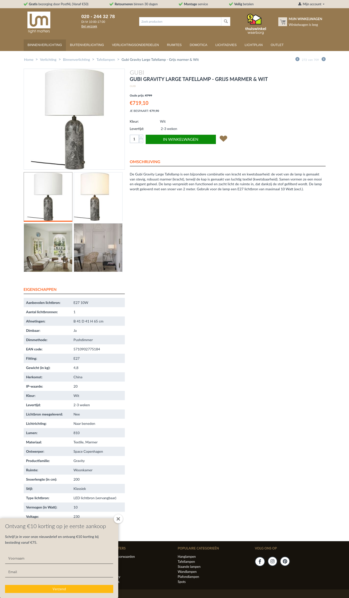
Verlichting (48, 59)
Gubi (133, 85)
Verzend (59, 589)
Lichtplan (254, 45)
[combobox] (180, 21)
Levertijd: (137, 128)
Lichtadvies (226, 45)
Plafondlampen (188, 577)
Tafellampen (105, 59)
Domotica (198, 45)
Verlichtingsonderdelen (135, 45)
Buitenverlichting (87, 45)
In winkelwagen (180, 139)
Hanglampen (187, 557)
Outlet (277, 45)
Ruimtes (174, 45)
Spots (182, 582)
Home (28, 59)
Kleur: (134, 121)
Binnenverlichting (45, 45)
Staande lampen (189, 567)
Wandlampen (187, 572)
